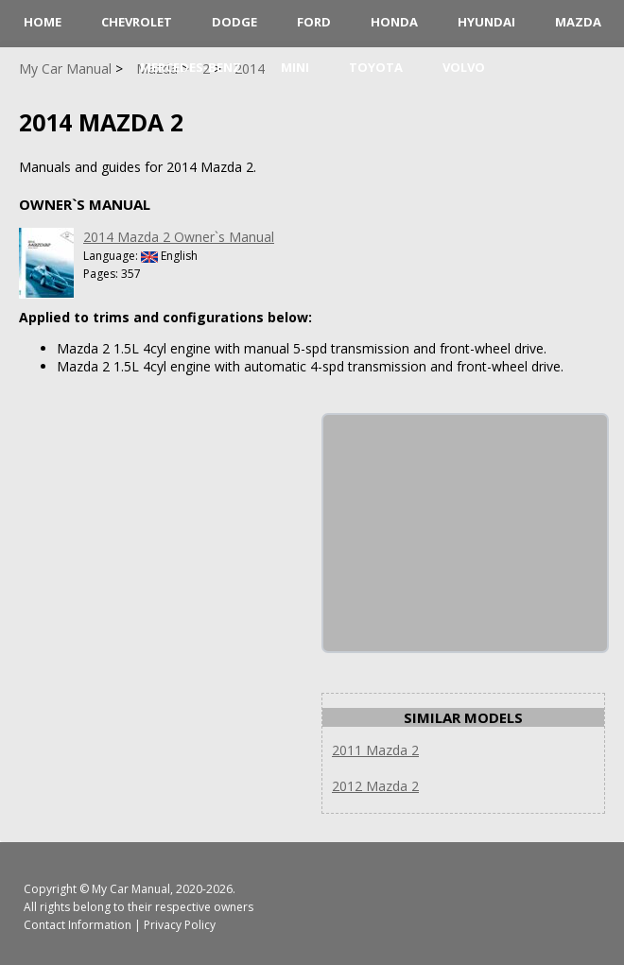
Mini (295, 67)
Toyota (376, 67)
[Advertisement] (465, 533)
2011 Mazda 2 (375, 750)
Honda (394, 21)
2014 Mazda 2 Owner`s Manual (178, 237)
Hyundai (486, 21)
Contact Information (77, 925)
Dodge (234, 21)
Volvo (463, 67)
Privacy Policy (180, 925)
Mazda (578, 21)
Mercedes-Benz (190, 67)
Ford (314, 21)
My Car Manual (131, 889)
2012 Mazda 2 (375, 786)
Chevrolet (136, 21)
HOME (42, 21)
